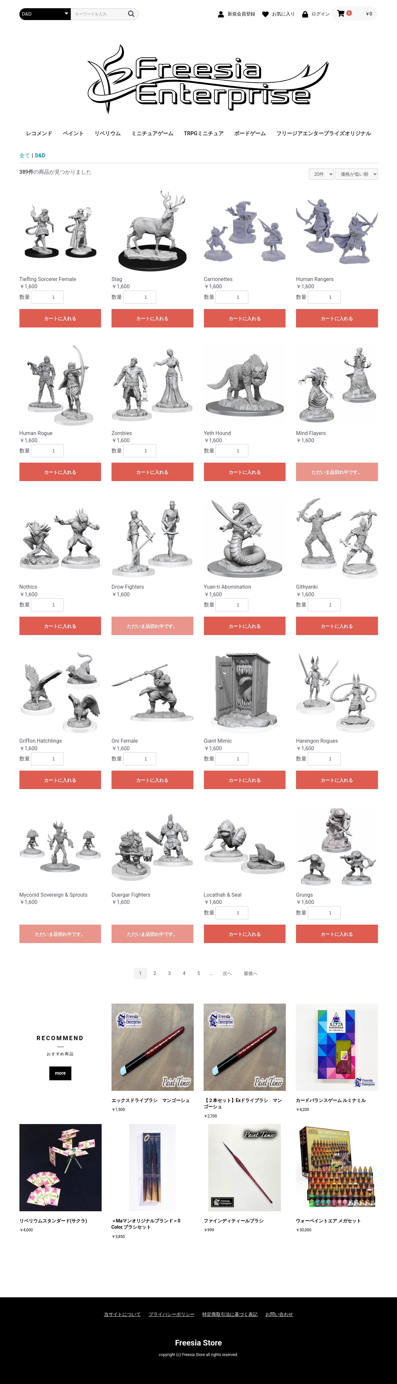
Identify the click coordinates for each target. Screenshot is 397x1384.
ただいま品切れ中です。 (336, 472)
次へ (227, 973)
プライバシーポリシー (172, 1314)
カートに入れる (60, 318)
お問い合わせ (279, 1314)
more (60, 1073)
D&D (40, 155)
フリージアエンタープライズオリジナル (323, 133)
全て (24, 155)
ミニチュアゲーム (152, 133)
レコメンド (39, 133)
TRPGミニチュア (204, 133)
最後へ (251, 973)
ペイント (73, 133)
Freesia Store (198, 1342)
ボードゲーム (250, 133)
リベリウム (107, 133)
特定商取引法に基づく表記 (230, 1314)
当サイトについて (122, 1314)
